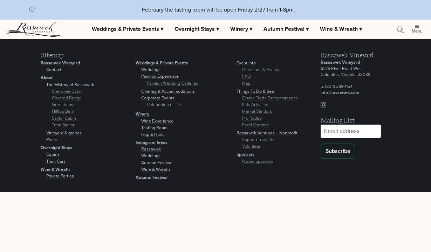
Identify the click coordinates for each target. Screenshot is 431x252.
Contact (53, 69)
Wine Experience (157, 121)
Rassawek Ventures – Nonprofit (267, 133)
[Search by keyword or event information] (400, 29)
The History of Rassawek (70, 85)
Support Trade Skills (261, 139)
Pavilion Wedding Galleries (172, 83)
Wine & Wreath (55, 169)
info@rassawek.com (340, 92)
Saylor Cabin (64, 118)
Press (51, 139)
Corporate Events (158, 98)
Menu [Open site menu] (417, 31)
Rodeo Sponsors (257, 161)
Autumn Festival (156, 163)
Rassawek (151, 149)
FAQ (246, 76)
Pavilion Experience (160, 76)
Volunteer (251, 146)
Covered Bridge (67, 98)
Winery (142, 114)
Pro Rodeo (252, 118)
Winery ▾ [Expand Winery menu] (241, 29)
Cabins (53, 154)
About (47, 77)
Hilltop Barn (63, 111)
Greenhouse (64, 104)
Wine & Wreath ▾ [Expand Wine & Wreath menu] (341, 29)
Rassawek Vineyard (60, 63)
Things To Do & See (255, 91)
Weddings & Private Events (162, 63)
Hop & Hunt (152, 134)
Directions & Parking (261, 69)
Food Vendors (255, 125)
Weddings (150, 69)
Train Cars (56, 161)
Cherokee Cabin (67, 91)
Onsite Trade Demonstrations (270, 98)
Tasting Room (154, 128)
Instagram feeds (151, 142)
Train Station (63, 125)
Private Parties (60, 176)
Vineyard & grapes (64, 133)
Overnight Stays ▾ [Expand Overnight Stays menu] (197, 29)
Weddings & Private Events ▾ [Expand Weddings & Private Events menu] (127, 29)
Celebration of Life (164, 104)
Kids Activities (255, 104)
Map (246, 83)
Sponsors (245, 154)
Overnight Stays (56, 147)
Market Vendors (257, 111)
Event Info (246, 63)
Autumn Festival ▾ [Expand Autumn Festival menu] (286, 29)
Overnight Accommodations (168, 91)
